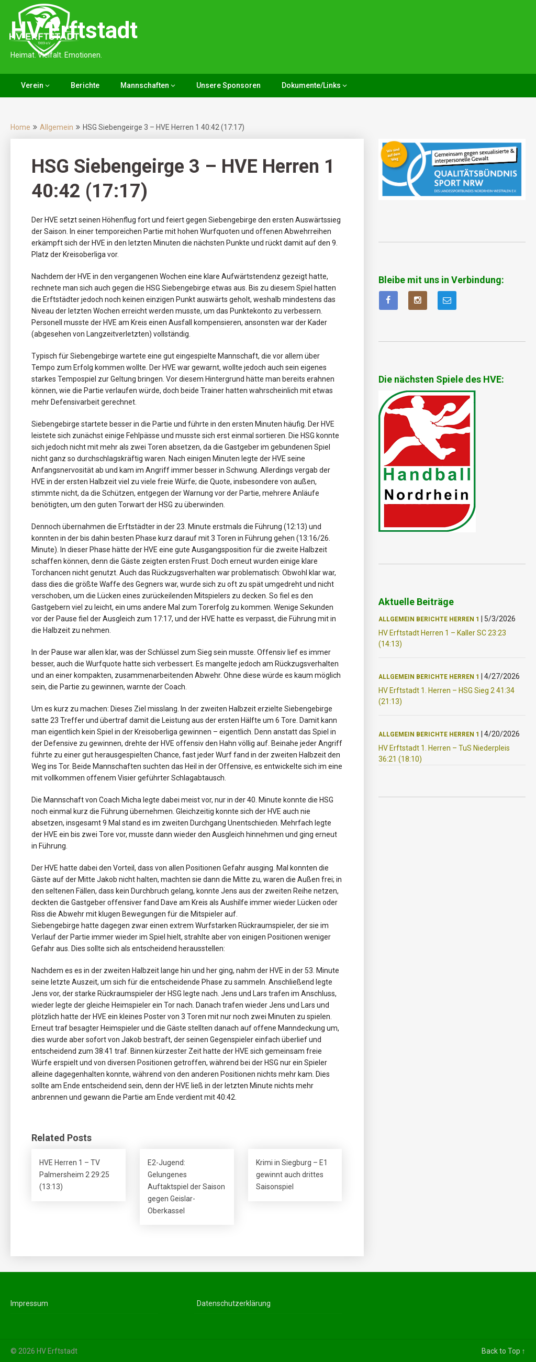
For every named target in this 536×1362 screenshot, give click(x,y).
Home (20, 127)
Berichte (85, 85)
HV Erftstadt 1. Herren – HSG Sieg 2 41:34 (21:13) (446, 696)
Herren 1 (464, 619)
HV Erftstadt (74, 30)
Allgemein (56, 127)
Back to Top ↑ (504, 1351)
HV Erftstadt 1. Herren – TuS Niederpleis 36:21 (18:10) (444, 753)
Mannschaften (144, 85)
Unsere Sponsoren (228, 85)
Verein (32, 85)
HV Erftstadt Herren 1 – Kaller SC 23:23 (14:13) (442, 638)
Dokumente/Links (311, 85)
